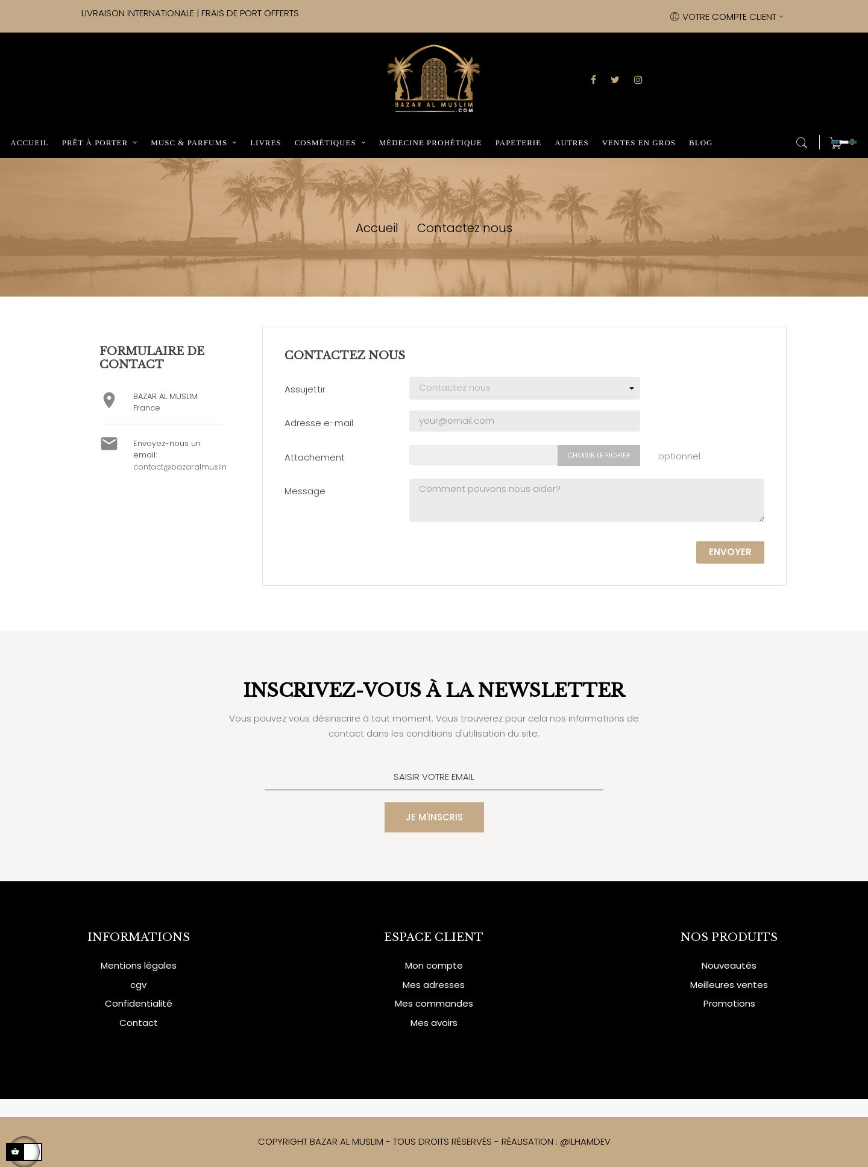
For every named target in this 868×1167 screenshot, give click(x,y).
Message (305, 491)
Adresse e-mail (319, 423)
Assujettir (305, 389)
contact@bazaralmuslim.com (191, 467)
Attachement (315, 457)
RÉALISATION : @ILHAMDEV (556, 1141)
